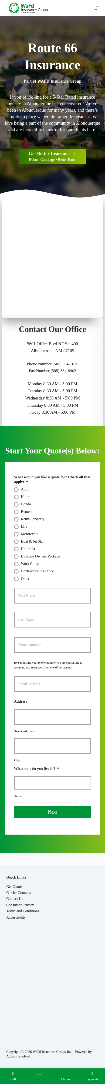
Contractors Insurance (37, 571)
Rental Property (32, 519)
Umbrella (28, 549)
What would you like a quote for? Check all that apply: (52, 479)
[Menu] (97, 8)
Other (25, 579)
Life (24, 526)
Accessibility (16, 917)
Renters (26, 511)
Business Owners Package (40, 556)
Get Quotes (14, 887)
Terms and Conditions (22, 911)
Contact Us (14, 899)
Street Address (24, 731)
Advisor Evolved (18, 1056)
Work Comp (30, 564)
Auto (24, 489)
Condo (26, 504)
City (17, 760)
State (17, 796)
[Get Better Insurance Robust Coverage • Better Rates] (52, 156)
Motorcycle (29, 534)
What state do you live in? (36, 769)
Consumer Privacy (20, 905)
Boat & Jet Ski (32, 541)
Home (25, 497)
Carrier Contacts (18, 893)
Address (20, 701)
